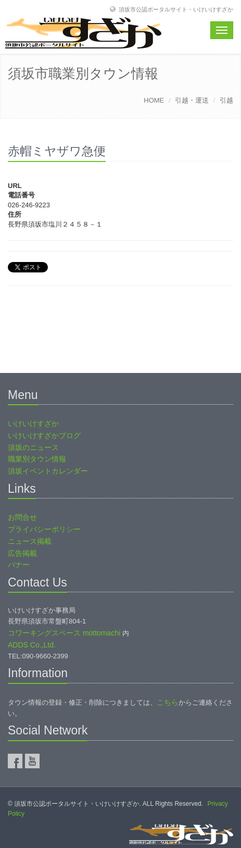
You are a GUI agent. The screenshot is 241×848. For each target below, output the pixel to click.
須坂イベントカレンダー (48, 471)
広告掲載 (22, 553)
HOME (154, 100)
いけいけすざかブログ (44, 435)
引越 (226, 100)
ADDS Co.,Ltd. (32, 645)
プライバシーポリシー (44, 529)
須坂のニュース (33, 447)
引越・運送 (192, 100)
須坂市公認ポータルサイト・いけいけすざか (176, 9)
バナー (19, 564)
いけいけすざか (33, 423)
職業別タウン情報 (37, 459)
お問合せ (22, 517)
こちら (168, 702)
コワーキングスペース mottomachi (64, 633)
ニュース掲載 (30, 541)
